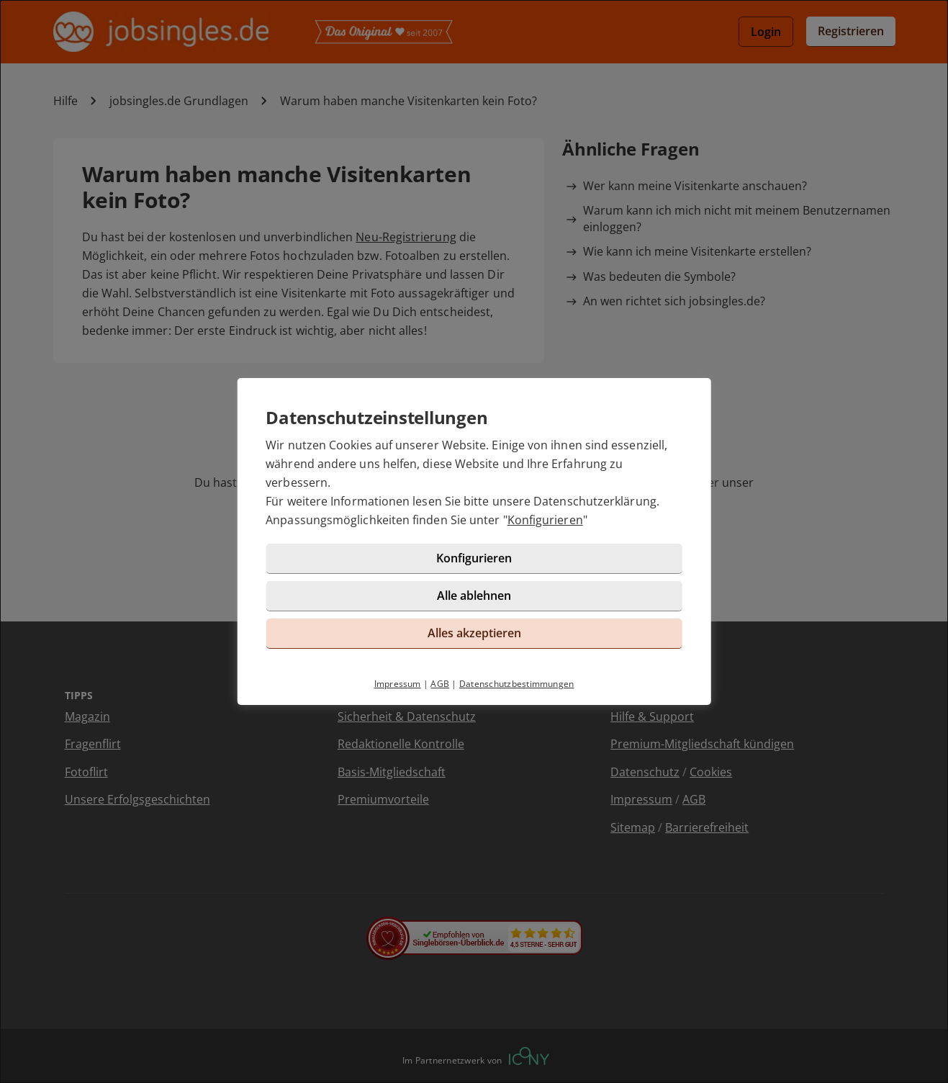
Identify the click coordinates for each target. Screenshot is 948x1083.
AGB (439, 684)
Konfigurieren (545, 520)
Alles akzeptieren (474, 633)
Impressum (397, 684)
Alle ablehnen (474, 595)
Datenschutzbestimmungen (516, 684)
